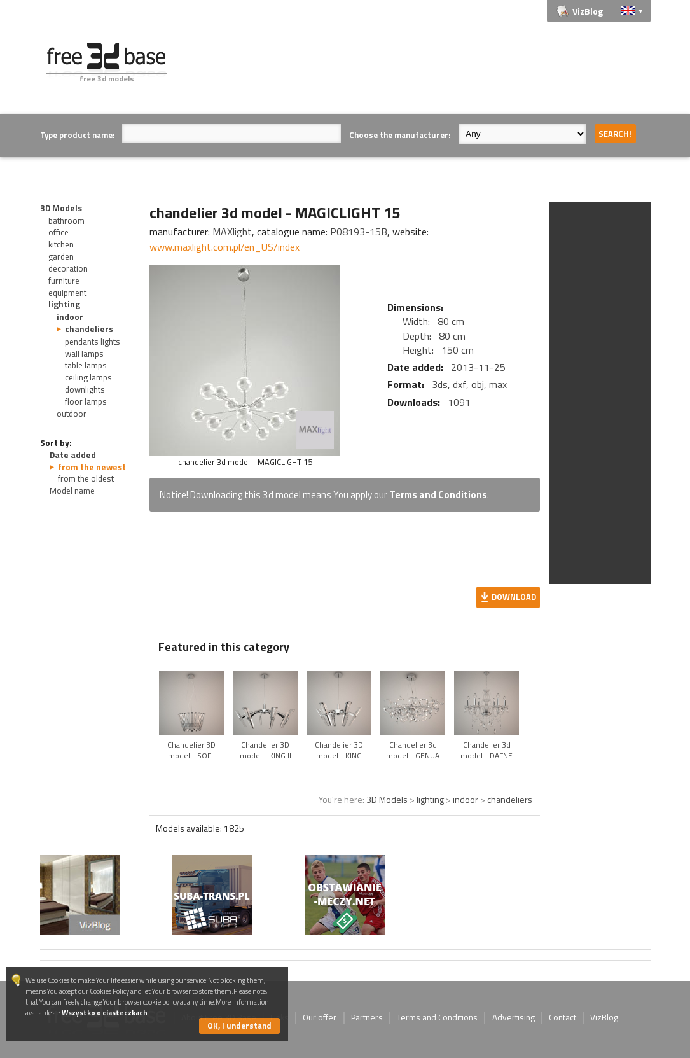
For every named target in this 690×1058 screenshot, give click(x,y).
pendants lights (92, 341)
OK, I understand (239, 1025)
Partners (367, 1017)
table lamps (86, 365)
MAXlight (232, 231)
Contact (562, 1017)
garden (61, 256)
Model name (72, 490)
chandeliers (89, 329)
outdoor (71, 413)
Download (514, 596)
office (58, 232)
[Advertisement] (419, 71)
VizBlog (587, 11)
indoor (70, 316)
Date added (73, 455)
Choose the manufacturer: (399, 135)
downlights (85, 389)
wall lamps (84, 353)
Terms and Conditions (438, 494)
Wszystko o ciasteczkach (105, 1012)
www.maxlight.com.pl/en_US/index (224, 246)
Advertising (513, 1017)
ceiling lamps (88, 377)
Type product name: (77, 135)
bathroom (66, 220)
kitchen (61, 244)
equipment (67, 292)
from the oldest (86, 478)
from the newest (92, 467)
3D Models (61, 208)
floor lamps (86, 401)
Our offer (319, 1017)
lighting (64, 304)
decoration (68, 268)
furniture (63, 280)
